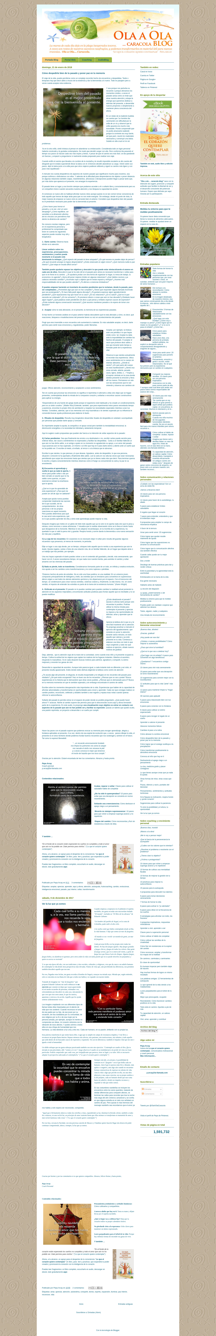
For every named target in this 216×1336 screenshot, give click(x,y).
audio (70, 705)
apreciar (60, 887)
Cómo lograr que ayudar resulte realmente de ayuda (153, 537)
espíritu (98, 1292)
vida (52, 1295)
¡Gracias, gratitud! (147, 633)
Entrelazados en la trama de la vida (154, 577)
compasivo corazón (88, 395)
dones (91, 1292)
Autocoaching (106, 887)
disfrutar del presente (114, 103)
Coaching (87, 60)
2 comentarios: (79, 1288)
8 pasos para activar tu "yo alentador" (155, 906)
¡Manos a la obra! (147, 832)
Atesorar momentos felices (151, 726)
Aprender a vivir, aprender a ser (152, 928)
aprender (68, 887)
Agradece (90, 453)
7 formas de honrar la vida (150, 902)
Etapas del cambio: (103, 821)
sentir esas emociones (62, 325)
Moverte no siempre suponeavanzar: (110, 811)
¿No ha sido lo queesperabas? (107, 794)
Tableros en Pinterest (148, 87)
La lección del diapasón (149, 589)
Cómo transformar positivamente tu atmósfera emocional (154, 751)
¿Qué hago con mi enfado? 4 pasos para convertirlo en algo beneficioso (156, 656)
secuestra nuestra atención (76, 189)
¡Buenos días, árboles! (149, 629)
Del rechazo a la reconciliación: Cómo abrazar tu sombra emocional (161, 291)
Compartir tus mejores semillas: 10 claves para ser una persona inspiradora (162, 377)
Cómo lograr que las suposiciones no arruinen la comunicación (155, 543)
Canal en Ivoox (146, 72)
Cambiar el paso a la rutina (151, 730)
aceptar (53, 887)
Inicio (81, 1304)
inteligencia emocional (51, 889)
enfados (102, 300)
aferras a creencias (91, 282)
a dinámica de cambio (57, 219)
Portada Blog (51, 60)
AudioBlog (103, 60)
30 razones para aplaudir (150, 696)
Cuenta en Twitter (147, 76)
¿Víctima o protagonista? (150, 860)
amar (53, 1292)
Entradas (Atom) (94, 1312)
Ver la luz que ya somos (54, 904)
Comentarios (148, 1094)
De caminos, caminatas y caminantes (155, 958)
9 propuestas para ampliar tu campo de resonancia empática (156, 523)
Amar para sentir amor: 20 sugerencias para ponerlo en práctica (163, 355)
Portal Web (70, 60)
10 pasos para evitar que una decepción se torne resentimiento (156, 673)
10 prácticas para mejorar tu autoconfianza (151, 883)
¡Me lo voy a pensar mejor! (151, 835)
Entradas (146, 1089)
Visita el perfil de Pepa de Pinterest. (154, 1116)
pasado (64, 889)
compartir (84, 1292)
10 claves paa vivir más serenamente (162, 397)
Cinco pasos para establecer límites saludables (159, 333)
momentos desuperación (66, 687)
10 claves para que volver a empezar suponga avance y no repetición (155, 865)
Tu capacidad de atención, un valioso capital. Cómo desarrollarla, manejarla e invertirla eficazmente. (163, 455)
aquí (65, 867)
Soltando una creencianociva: (107, 804)
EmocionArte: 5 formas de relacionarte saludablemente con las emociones (163, 313)
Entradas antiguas (125, 1304)
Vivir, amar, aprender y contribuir (153, 1019)
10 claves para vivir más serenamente (155, 668)
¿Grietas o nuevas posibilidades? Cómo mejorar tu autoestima (156, 642)
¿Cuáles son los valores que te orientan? (156, 846)
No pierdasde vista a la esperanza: (107, 1226)
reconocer (46, 1295)
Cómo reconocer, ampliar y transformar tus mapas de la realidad (155, 953)
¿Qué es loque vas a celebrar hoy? (107, 1219)
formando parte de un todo (98, 567)
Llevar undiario (48, 249)
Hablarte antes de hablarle (150, 585)
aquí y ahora (78, 887)
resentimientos (79, 179)
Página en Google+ (148, 79)
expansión (106, 1292)
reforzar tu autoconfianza (52, 695)
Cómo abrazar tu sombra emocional (154, 734)
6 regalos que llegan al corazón (152, 512)
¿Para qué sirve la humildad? (152, 647)
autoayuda (96, 887)
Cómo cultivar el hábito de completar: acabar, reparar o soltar (163, 434)
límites (85, 277)
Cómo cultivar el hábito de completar (155, 936)
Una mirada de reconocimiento (152, 615)
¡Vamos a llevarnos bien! (150, 490)
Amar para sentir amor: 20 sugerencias (155, 532)
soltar (79, 889)
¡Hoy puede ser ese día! (149, 637)
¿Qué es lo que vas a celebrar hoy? (154, 651)
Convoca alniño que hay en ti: (105, 1211)
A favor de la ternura (148, 528)
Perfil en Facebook (147, 83)
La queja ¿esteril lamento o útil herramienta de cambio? (152, 594)
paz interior (72, 889)
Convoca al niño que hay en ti (152, 756)
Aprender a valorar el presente (152, 722)
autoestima (75, 1292)
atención (87, 887)
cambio (116, 887)
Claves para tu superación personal (154, 932)
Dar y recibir (145, 561)
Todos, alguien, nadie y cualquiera (153, 611)
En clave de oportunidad (150, 962)
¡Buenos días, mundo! (149, 828)
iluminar (114, 1292)
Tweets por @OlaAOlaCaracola (152, 1106)
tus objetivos (76, 269)
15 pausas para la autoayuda (152, 888)
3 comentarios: (78, 883)
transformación (89, 889)
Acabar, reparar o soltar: (104, 786)
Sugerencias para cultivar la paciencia (155, 803)
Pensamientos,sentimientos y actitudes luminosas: (113, 1204)
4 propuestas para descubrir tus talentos (156, 892)
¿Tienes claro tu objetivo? (150, 856)
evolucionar (124, 887)
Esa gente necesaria (148, 581)
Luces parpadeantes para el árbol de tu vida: (111, 1234)
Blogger (116, 1330)
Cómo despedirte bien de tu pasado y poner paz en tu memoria (73, 73)
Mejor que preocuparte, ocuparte (153, 997)
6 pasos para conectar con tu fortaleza (155, 706)
